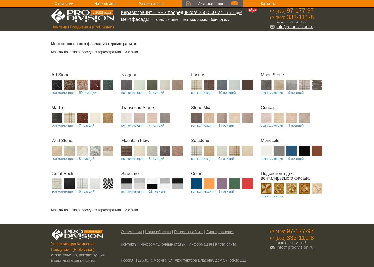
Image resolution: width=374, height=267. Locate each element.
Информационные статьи (163, 244)
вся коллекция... (273, 196)
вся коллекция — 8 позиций (73, 159)
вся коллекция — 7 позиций (73, 125)
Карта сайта (225, 244)
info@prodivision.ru (291, 26)
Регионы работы (151, 3)
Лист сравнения (210, 3)
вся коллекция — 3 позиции (212, 125)
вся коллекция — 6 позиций (142, 93)
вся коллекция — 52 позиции (74, 93)
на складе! (181, 13)
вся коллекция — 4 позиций (142, 125)
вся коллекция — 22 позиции (143, 191)
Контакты (268, 3)
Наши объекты (105, 3)
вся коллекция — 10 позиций (213, 93)
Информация (200, 244)
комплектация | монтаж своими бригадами (175, 20)
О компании (64, 3)
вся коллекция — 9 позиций (282, 93)
